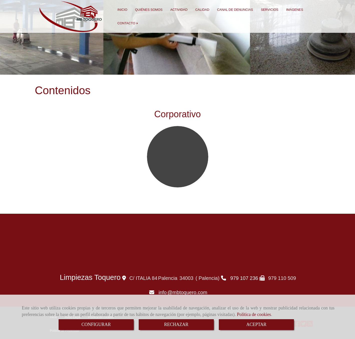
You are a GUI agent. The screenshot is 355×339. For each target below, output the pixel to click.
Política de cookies (254, 314)
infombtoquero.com (182, 292)
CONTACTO (128, 23)
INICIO (122, 10)
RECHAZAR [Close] (176, 324)
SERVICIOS (269, 10)
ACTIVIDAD (179, 10)
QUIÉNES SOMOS (148, 10)
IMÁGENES (294, 10)
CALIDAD (202, 10)
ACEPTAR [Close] (256, 324)
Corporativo (177, 114)
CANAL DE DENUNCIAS (235, 10)
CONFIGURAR (96, 324)
